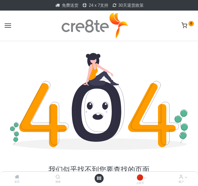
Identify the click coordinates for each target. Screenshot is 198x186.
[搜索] (57, 177)
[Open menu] (99, 178)
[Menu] (8, 25)
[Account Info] (181, 177)
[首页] (17, 177)
